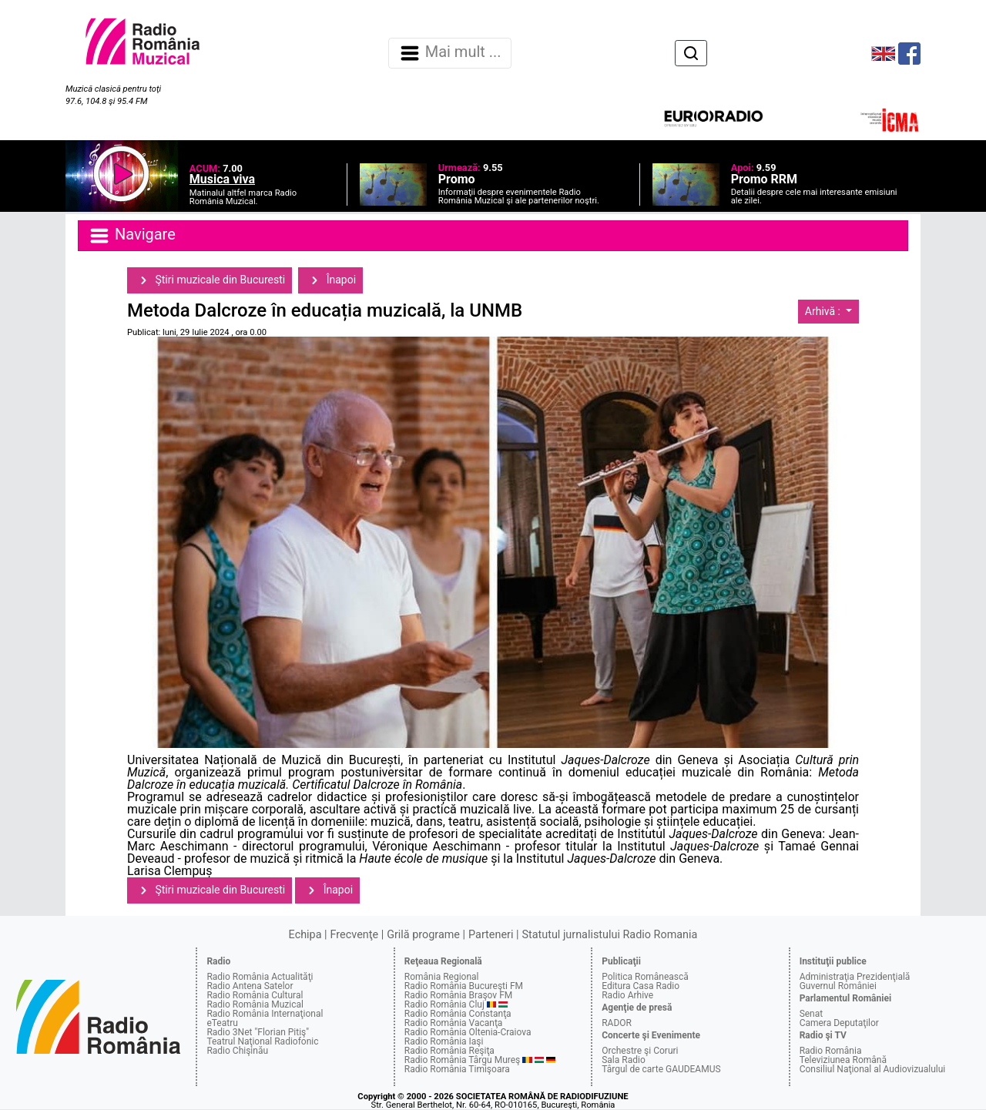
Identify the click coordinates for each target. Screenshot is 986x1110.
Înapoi (330, 280)
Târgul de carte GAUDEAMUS (661, 1069)
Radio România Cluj (444, 1004)
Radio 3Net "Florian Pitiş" (257, 1032)
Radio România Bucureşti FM (463, 986)
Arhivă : (824, 311)
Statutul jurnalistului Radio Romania (609, 934)
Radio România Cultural (254, 995)
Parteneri (490, 934)
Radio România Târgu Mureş (462, 1060)
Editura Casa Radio (640, 986)
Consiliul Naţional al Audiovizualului (873, 1069)
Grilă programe (423, 934)
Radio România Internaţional (264, 1013)
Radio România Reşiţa (449, 1050)
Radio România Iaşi (444, 1041)
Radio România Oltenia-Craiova (468, 1032)
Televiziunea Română (843, 1060)
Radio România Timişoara (457, 1069)
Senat (811, 1013)
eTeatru (221, 1023)
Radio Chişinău (237, 1050)
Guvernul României (838, 986)
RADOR (617, 1023)
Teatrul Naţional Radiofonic (262, 1041)
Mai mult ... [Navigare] (449, 53)
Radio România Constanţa (457, 1013)
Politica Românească (645, 976)
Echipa (305, 934)
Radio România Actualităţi (259, 976)
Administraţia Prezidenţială (855, 976)
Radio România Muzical (254, 1004)
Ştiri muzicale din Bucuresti (209, 280)
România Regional (441, 976)
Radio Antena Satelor (249, 986)
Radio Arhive (627, 995)
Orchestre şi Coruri (640, 1050)
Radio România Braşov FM (458, 995)
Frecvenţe (354, 934)
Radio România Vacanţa (453, 1023)
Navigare (132, 235)
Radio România (831, 1050)
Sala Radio (624, 1060)
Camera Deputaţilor (839, 1023)
